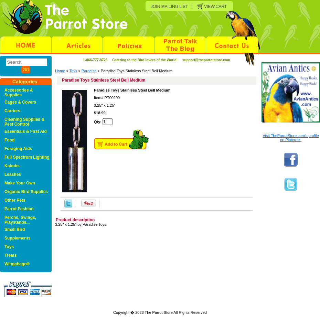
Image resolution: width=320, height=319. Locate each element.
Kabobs (12, 165)
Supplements (17, 238)
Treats (10, 255)
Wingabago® (17, 264)
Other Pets (14, 200)
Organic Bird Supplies (26, 191)
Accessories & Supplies (18, 92)
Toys (73, 71)
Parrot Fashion (19, 208)
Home (60, 71)
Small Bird (14, 229)
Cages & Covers (20, 102)
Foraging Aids (18, 148)
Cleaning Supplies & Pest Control (24, 122)
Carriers (12, 110)
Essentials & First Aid (25, 131)
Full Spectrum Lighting (27, 157)
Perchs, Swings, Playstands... (20, 220)
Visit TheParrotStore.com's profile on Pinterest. (291, 138)
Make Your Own (19, 183)
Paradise (89, 71)
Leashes (12, 174)
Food (9, 140)
